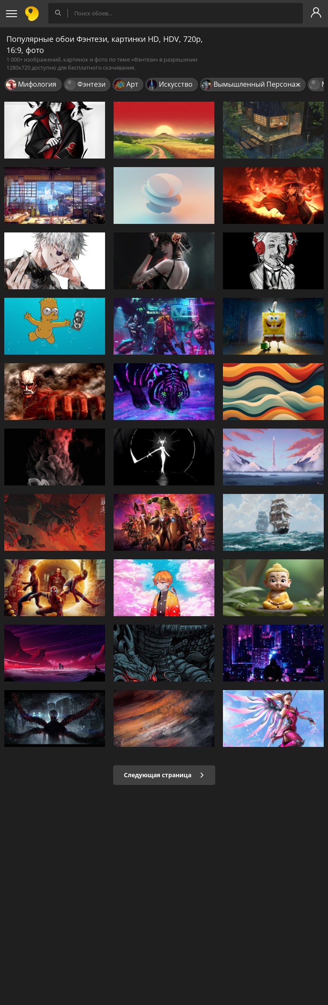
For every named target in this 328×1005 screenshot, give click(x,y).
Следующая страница (164, 775)
